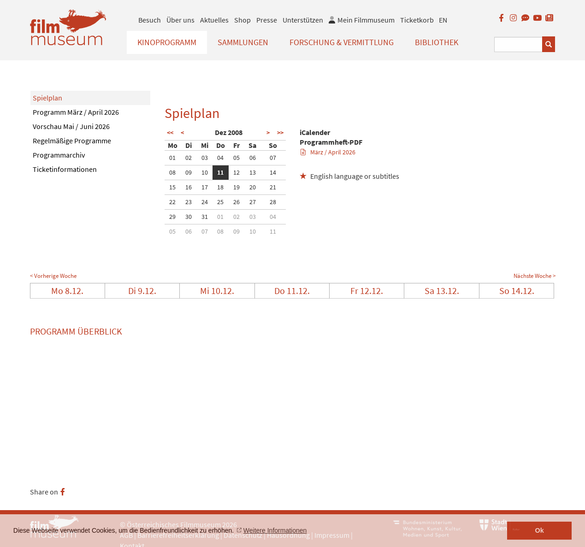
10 (204, 172)
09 (188, 172)
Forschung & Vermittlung (342, 42)
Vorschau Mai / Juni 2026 (71, 126)
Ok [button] (539, 530)
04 (220, 157)
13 (252, 172)
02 (188, 157)
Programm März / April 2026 (76, 112)
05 (236, 157)
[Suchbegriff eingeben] (518, 44)
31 (204, 216)
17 (204, 187)
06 (252, 157)
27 (252, 202)
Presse (266, 19)
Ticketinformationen (65, 169)
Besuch (149, 19)
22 (172, 202)
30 (188, 216)
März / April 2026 (328, 152)
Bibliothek (436, 42)
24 (204, 202)
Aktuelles (214, 19)
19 (236, 187)
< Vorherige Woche (53, 276)
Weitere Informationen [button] (275, 530)
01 (172, 157)
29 (172, 216)
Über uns (180, 19)
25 (220, 202)
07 (273, 157)
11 (220, 172)
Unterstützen (303, 19)
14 (273, 172)
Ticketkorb (417, 19)
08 (172, 172)
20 (252, 187)
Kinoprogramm (166, 42)
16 (188, 187)
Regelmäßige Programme (72, 140)
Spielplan (47, 97)
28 (273, 202)
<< (170, 133)
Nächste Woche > (534, 276)
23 (188, 202)
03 (204, 157)
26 (236, 202)
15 (172, 187)
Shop (242, 19)
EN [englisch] (443, 19)
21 (273, 187)
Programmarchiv (59, 154)
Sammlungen (243, 42)
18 (220, 187)
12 (236, 172)
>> (280, 133)
